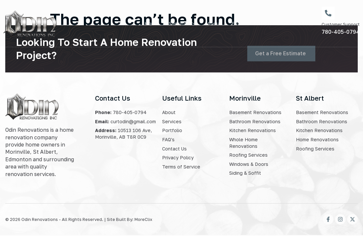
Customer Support (341, 24)
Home (152, 23)
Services (182, 23)
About (214, 23)
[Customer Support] (328, 13)
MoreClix (143, 219)
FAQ (236, 23)
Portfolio (262, 23)
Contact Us (296, 23)
